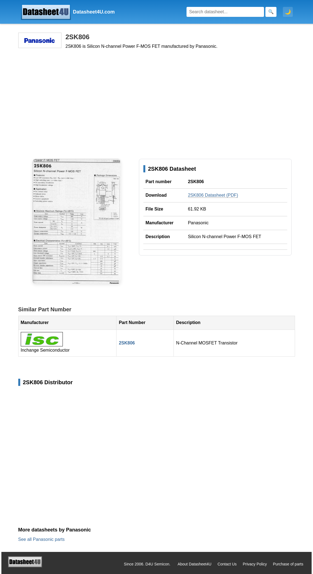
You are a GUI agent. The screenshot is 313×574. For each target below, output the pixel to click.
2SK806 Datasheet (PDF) (213, 195)
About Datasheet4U (194, 564)
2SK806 (127, 343)
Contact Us (227, 564)
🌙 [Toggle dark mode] (288, 12)
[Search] (225, 12)
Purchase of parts (288, 564)
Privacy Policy (255, 564)
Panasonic (198, 222)
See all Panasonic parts (41, 539)
